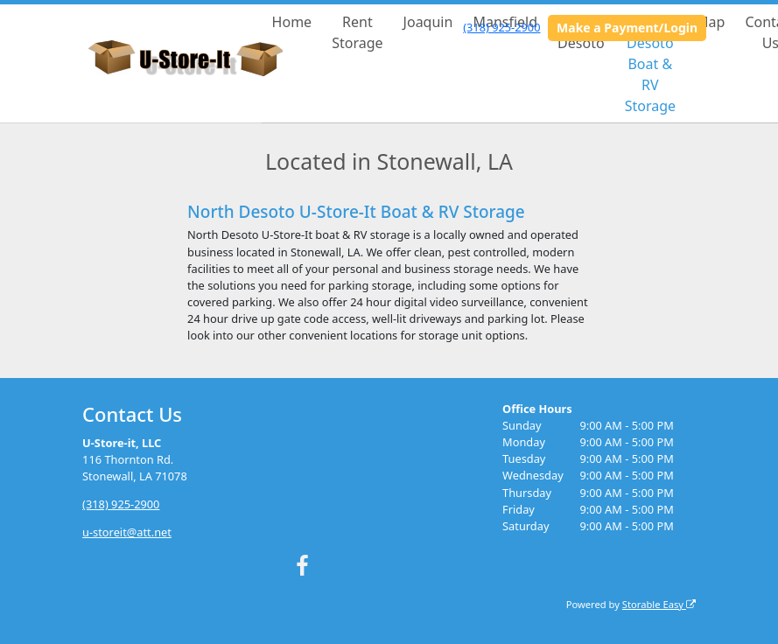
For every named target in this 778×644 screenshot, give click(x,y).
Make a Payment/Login (627, 27)
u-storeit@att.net (127, 532)
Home (292, 22)
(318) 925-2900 (501, 27)
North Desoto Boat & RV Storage (650, 64)
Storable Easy (659, 604)
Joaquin (428, 22)
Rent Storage (357, 32)
